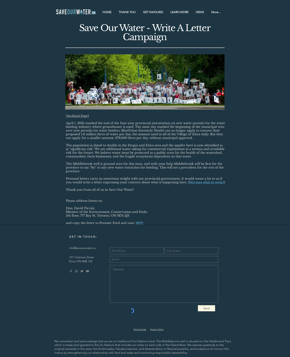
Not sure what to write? (206, 182)
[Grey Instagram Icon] (76, 271)
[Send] (206, 308)
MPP (139, 223)
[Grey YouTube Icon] (87, 271)
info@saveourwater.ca (82, 248)
